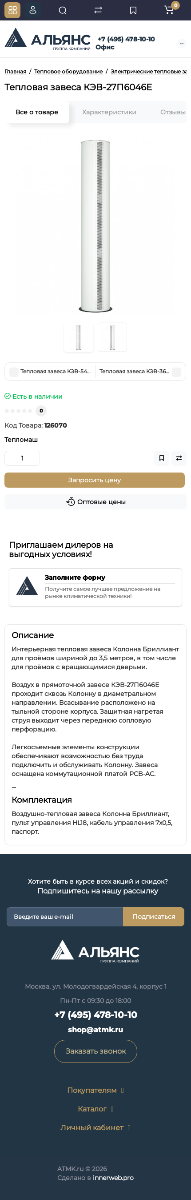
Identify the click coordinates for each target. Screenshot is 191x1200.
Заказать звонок (96, 1051)
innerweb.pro (113, 1178)
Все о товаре (37, 112)
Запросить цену (94, 480)
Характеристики (109, 112)
